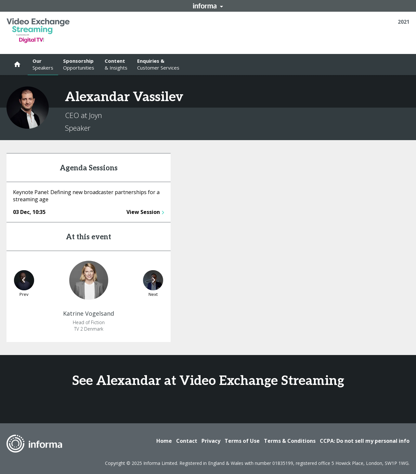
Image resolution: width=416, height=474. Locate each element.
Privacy (211, 440)
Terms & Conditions (290, 440)
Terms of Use (242, 440)
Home (164, 440)
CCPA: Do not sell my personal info (365, 440)
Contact (186, 440)
